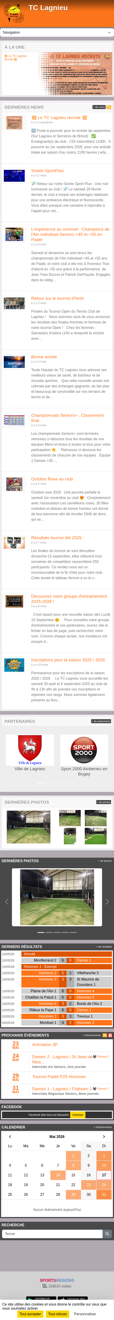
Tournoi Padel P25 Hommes (59, 1076)
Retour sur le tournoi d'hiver (57, 298)
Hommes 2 (47, 973)
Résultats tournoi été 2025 (56, 537)
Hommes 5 (85, 997)
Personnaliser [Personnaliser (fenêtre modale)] (85, 1314)
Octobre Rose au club (52, 479)
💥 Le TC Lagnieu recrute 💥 (15, 57)
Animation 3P (45, 1044)
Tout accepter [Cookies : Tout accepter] (30, 1314)
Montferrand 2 (45, 960)
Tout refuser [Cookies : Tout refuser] (57, 1314)
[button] (6, 73)
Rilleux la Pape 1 (42, 1010)
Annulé (29, 954)
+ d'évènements (92, 1035)
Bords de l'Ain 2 (89, 1004)
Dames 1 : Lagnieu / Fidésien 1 (62, 1088)
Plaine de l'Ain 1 (43, 991)
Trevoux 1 (85, 1016)
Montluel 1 (48, 1023)
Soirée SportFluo (47, 170)
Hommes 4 (85, 991)
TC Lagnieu (48, 8)
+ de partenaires (101, 721)
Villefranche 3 (88, 973)
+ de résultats (104, 946)
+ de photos (103, 802)
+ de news (99, 107)
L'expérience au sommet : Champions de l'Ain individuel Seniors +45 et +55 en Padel (70, 234)
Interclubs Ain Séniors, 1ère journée (59, 1067)
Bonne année (44, 356)
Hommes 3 (47, 979)
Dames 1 (84, 960)
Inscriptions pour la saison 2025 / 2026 (68, 660)
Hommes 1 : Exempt (40, 967)
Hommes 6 (47, 1004)
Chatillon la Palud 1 (40, 997)
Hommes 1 (47, 1016)
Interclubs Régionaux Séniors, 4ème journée (65, 1093)
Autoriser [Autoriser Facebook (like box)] (77, 1114)
